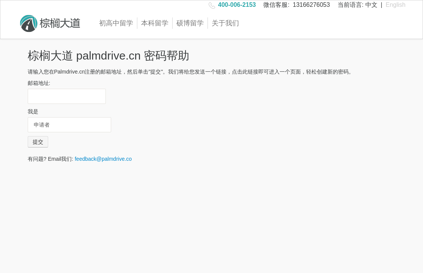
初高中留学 (116, 23)
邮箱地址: (39, 83)
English (396, 5)
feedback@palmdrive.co (103, 159)
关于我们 (225, 23)
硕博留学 (190, 23)
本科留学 (154, 23)
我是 (33, 111)
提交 (38, 142)
